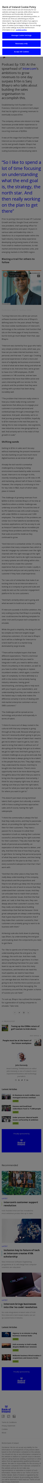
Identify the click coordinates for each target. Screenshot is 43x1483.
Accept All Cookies (21, 52)
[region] (21, 28)
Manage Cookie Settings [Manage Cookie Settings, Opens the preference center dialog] (21, 35)
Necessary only (21, 43)
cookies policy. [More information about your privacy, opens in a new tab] (21, 30)
